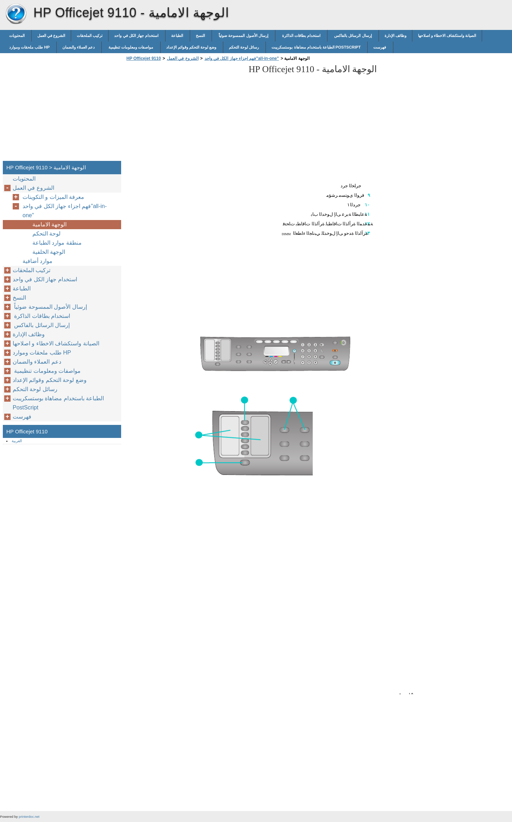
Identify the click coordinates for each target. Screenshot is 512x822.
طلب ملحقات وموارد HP (30, 47)
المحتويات (17, 35)
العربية (17, 441)
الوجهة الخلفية (48, 252)
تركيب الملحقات (89, 35)
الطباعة (177, 35)
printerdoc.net (29, 816)
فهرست (380, 47)
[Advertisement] (184, 113)
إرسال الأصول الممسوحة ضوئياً (243, 35)
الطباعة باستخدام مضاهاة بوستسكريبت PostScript (316, 47)
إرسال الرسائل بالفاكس (353, 35)
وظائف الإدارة (395, 35)
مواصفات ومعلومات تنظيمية (130, 47)
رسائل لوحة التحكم (244, 47)
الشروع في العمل (51, 35)
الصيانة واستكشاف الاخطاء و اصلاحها (447, 35)
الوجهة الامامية (49, 224)
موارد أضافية (37, 261)
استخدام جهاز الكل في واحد (137, 35)
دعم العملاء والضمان (79, 47)
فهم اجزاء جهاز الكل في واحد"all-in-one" (242, 58)
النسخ (201, 35)
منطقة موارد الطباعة (57, 243)
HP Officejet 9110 (15, 14)
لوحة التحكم (47, 234)
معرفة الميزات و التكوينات (54, 197)
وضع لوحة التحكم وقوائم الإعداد (192, 47)
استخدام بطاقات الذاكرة (301, 35)
